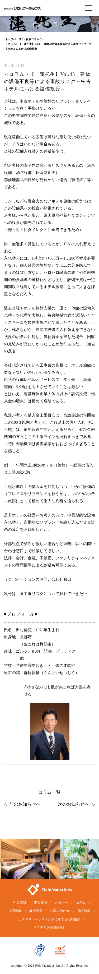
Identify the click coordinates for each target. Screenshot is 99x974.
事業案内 (40, 902)
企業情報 (19, 902)
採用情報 (14, 911)
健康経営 (35, 911)
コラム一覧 (49, 792)
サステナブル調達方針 (49, 927)
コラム (81, 902)
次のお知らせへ (76, 804)
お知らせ (61, 902)
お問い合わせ (60, 911)
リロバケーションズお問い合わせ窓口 (37, 579)
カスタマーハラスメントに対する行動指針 (50, 919)
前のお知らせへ (22, 804)
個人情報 (84, 911)
